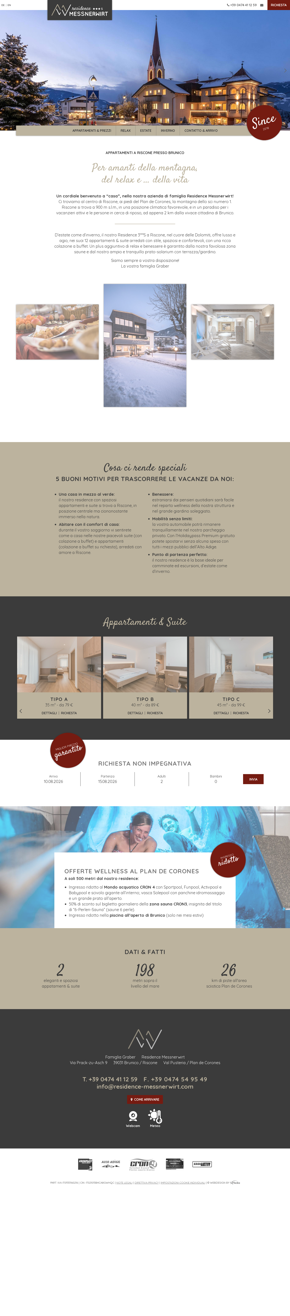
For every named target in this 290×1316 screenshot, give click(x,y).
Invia (253, 779)
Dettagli (49, 713)
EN (9, 5)
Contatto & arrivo (201, 131)
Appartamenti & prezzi (91, 131)
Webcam (133, 1124)
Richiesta (279, 5)
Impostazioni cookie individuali (183, 1182)
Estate (145, 131)
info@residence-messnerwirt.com (145, 1086)
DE (3, 5)
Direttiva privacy (147, 1182)
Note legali (124, 1182)
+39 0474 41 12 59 (242, 5)
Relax (126, 131)
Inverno (168, 131)
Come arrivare (145, 1099)
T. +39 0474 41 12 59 (110, 1079)
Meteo (155, 1124)
